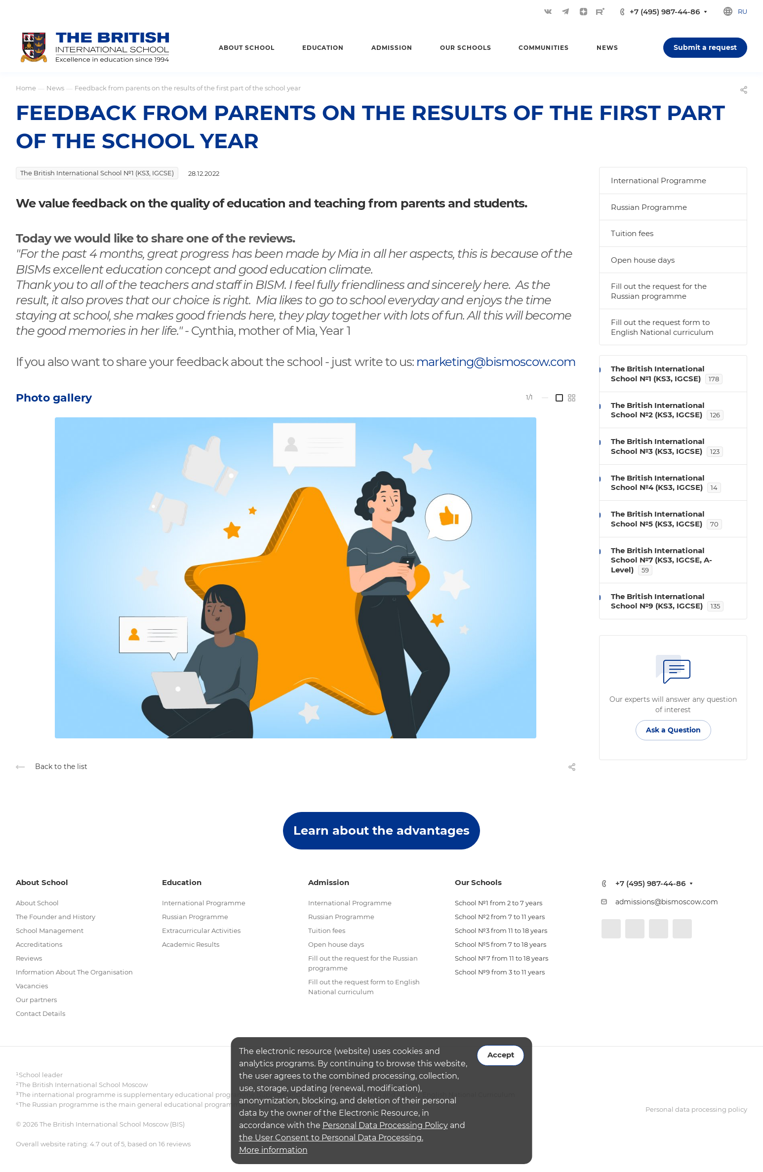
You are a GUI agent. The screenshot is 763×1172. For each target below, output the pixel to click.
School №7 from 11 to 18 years (501, 958)
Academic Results (190, 944)
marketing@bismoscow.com (495, 362)
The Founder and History (55, 917)
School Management (49, 930)
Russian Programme (649, 207)
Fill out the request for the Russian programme (659, 291)
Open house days (643, 260)
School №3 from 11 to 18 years (501, 930)
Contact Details (40, 1013)
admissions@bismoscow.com (666, 901)
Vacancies (32, 986)
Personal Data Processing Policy (385, 1125)
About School (37, 903)
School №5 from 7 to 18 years (500, 944)
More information (273, 1150)
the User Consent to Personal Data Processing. (331, 1137)
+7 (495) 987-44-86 (665, 11)
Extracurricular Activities (201, 930)
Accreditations (39, 944)
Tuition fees (632, 233)
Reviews (29, 958)
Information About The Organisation (74, 972)
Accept (500, 1055)
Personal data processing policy (696, 1109)
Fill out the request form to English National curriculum (662, 327)
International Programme (658, 180)
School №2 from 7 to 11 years (500, 917)
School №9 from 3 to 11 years (500, 972)
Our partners (36, 1000)
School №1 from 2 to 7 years (498, 903)
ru (742, 11)
